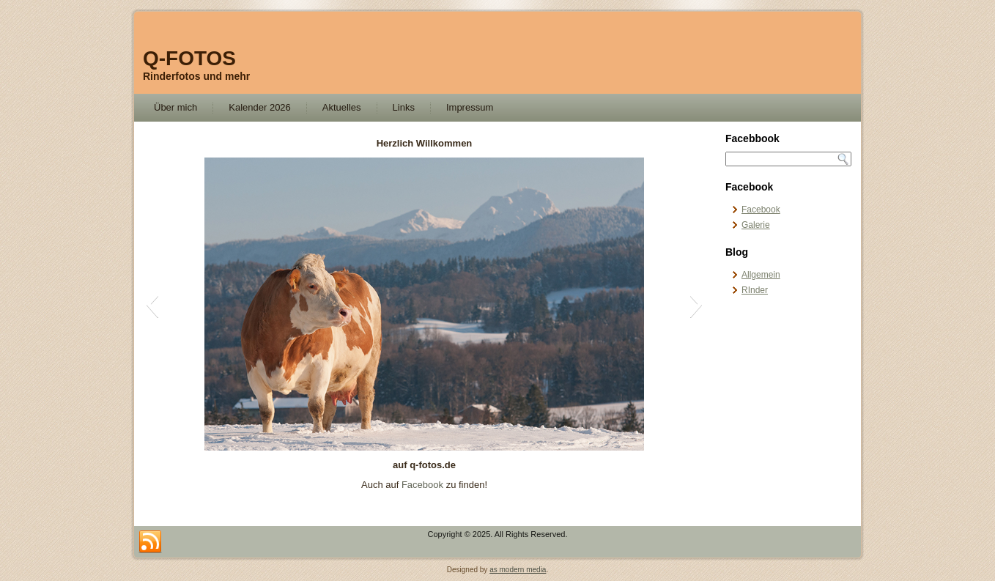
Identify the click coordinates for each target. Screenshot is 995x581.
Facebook (422, 484)
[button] (152, 304)
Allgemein (760, 275)
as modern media (517, 570)
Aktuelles (341, 107)
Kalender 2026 (260, 107)
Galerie (755, 225)
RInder (754, 290)
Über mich (175, 107)
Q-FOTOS (189, 58)
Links (404, 107)
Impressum (469, 107)
